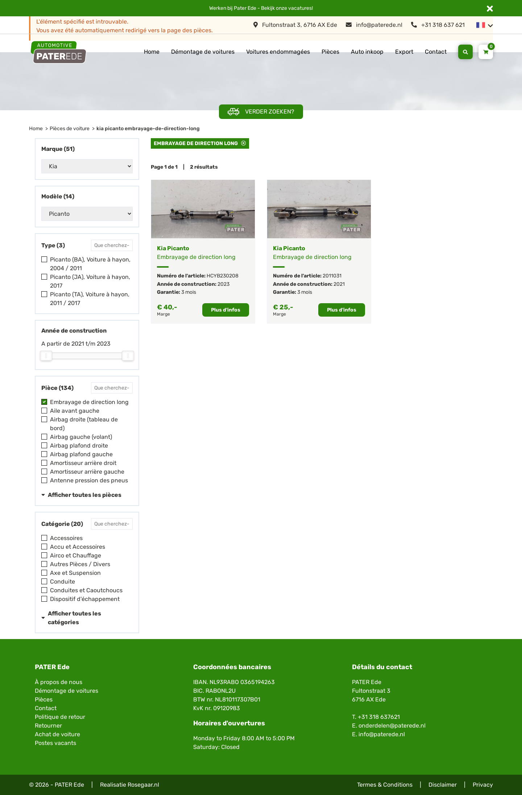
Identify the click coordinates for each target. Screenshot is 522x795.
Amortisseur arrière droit (83, 463)
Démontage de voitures (203, 51)
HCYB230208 (223, 276)
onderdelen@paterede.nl (392, 725)
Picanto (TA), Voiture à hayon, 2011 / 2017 (89, 298)
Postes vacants (55, 743)
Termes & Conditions (385, 784)
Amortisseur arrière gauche (87, 471)
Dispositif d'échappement (85, 599)
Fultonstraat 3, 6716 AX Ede (295, 24)
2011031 (332, 276)
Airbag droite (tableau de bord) (84, 424)
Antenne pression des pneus (89, 480)
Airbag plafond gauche (81, 454)
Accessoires (66, 538)
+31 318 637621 (379, 716)
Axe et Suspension (75, 572)
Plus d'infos (225, 310)
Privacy (483, 784)
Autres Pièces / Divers (80, 564)
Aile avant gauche (74, 410)
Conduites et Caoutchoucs (86, 590)
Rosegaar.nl (143, 784)
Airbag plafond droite (79, 445)
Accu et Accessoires (77, 546)
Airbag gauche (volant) (81, 436)
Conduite (62, 581)
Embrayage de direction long (89, 402)
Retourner (48, 725)
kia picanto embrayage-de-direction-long (148, 128)
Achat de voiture (57, 734)
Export (404, 51)
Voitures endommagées (278, 51)
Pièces (330, 51)
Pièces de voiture (70, 128)
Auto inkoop (367, 51)
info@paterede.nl (374, 24)
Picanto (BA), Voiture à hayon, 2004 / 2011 (90, 264)
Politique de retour (60, 716)
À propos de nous (58, 682)
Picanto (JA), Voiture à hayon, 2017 (90, 281)
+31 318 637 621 (438, 24)
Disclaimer (442, 784)
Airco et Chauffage (75, 555)
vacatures (300, 8)
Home (152, 51)
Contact (436, 51)
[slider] (46, 356)
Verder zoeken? (261, 112)
